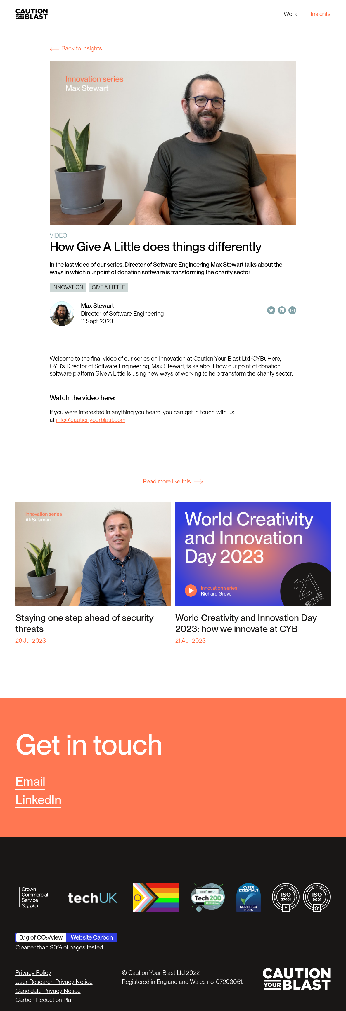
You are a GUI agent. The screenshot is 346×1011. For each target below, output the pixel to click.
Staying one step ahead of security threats (84, 623)
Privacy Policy (33, 972)
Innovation (67, 287)
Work (290, 14)
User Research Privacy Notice (54, 981)
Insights (321, 14)
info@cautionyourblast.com (90, 419)
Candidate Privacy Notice (48, 990)
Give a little (108, 287)
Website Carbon (92, 937)
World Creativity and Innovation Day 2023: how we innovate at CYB (246, 623)
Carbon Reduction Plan (45, 999)
